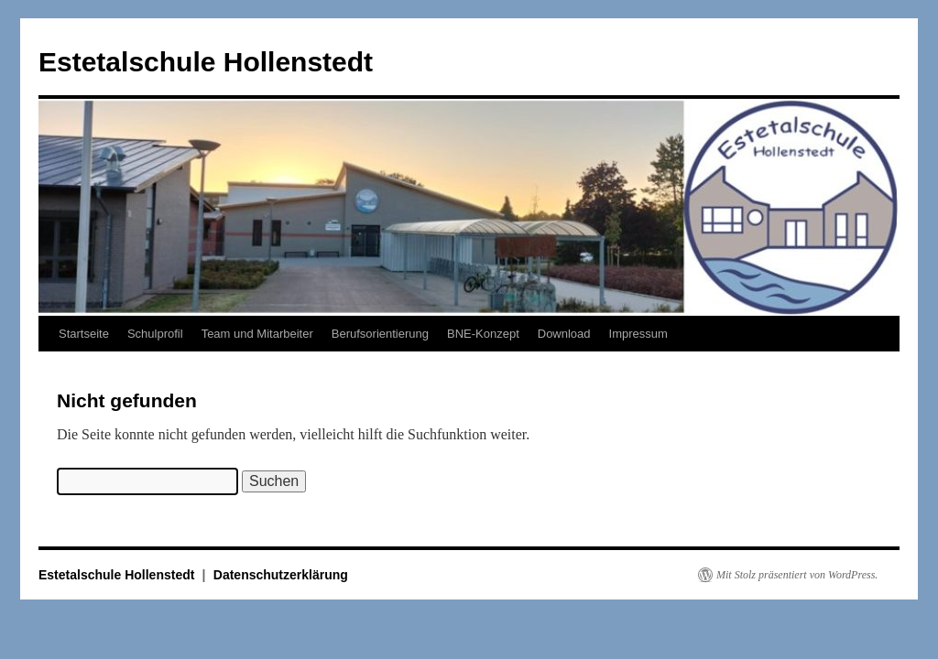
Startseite (84, 333)
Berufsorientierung (380, 333)
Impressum (638, 333)
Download (564, 333)
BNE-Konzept (483, 333)
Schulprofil (155, 333)
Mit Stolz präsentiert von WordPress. (797, 574)
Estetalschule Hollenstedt (205, 62)
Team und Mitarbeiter (257, 333)
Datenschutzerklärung (280, 574)
